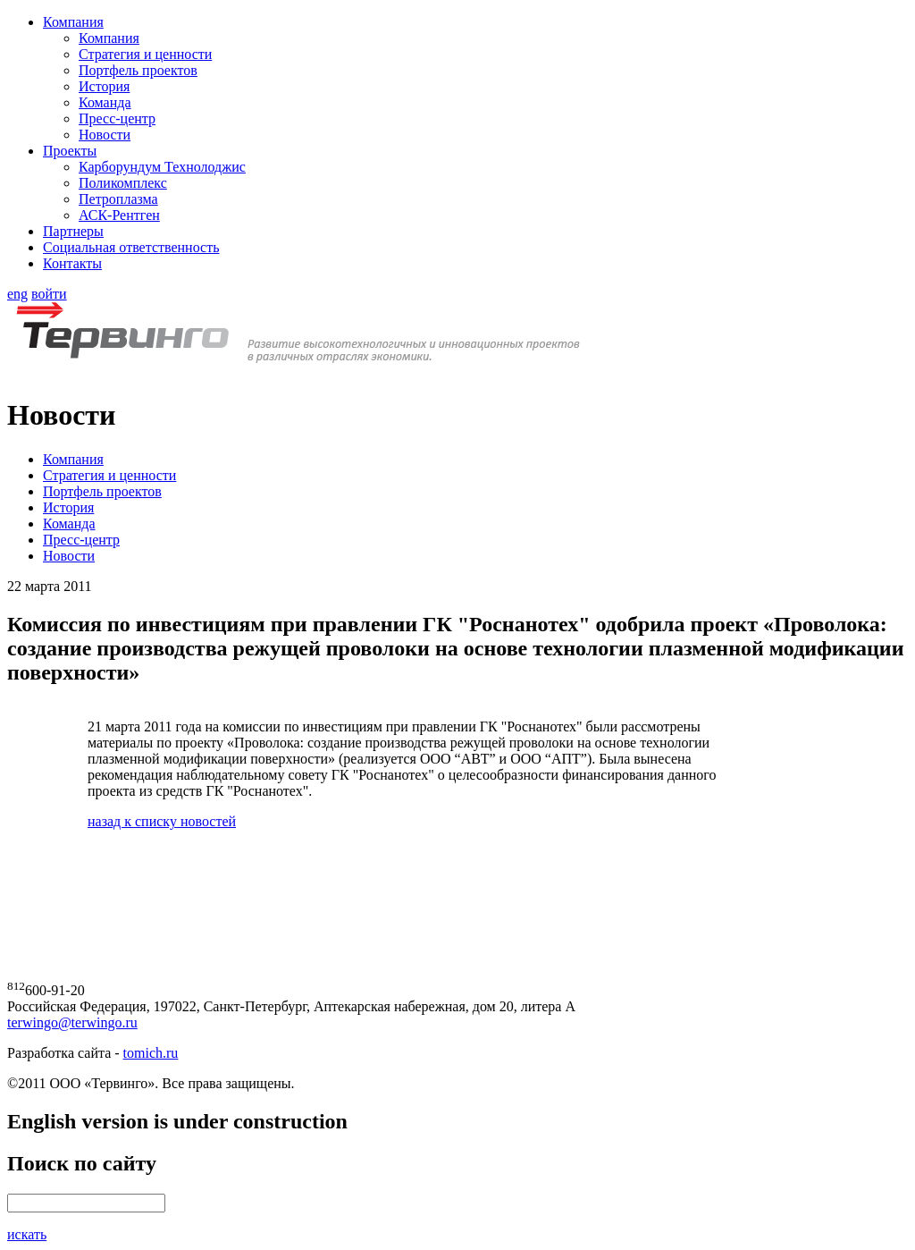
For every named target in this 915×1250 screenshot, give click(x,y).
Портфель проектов (138, 70)
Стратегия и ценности (145, 54)
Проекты (70, 150)
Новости (104, 134)
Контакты (72, 263)
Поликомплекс (123, 182)
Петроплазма (118, 199)
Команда (105, 102)
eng (17, 293)
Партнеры (73, 231)
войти (49, 293)
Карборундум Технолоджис (162, 166)
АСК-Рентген (119, 215)
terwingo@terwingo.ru (72, 1022)
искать (26, 1234)
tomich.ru (151, 1052)
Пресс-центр (117, 118)
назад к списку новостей (162, 821)
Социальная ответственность (131, 247)
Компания (73, 22)
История (104, 86)
